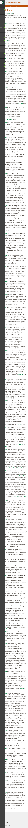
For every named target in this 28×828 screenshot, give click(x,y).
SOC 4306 (4, 449)
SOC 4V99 (4, 800)
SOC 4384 (4, 632)
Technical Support (5, 826)
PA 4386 (21, 688)
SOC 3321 (4, 159)
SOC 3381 (4, 379)
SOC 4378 (4, 592)
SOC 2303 (4, 43)
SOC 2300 (4, 23)
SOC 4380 (4, 605)
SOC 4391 (4, 759)
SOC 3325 (4, 174)
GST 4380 (5, 629)
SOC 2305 (4, 58)
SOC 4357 (4, 501)
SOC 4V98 (4, 792)
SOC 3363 (4, 327)
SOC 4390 (4, 748)
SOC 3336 (4, 233)
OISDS (3, 818)
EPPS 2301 (15, 118)
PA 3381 (8, 398)
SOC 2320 (4, 71)
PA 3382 (18, 424)
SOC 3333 (4, 205)
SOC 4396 (4, 773)
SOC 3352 (4, 307)
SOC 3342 (4, 255)
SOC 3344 (4, 281)
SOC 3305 (4, 108)
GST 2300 (5, 40)
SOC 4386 (4, 671)
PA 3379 (20, 374)
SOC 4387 (4, 693)
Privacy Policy (4, 822)
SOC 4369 (4, 519)
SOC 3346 (4, 294)
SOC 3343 (4, 266)
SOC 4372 (4, 564)
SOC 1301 (4, 14)
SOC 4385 (4, 643)
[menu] (1, 2)
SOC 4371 (4, 549)
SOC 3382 (4, 401)
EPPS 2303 (9, 119)
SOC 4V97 (4, 781)
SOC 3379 (4, 351)
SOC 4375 (4, 575)
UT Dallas (3, 814)
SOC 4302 (4, 427)
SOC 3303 (4, 88)
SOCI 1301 (10, 14)
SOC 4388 (4, 730)
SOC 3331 (4, 187)
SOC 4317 (4, 471)
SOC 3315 (4, 122)
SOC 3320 (4, 137)
